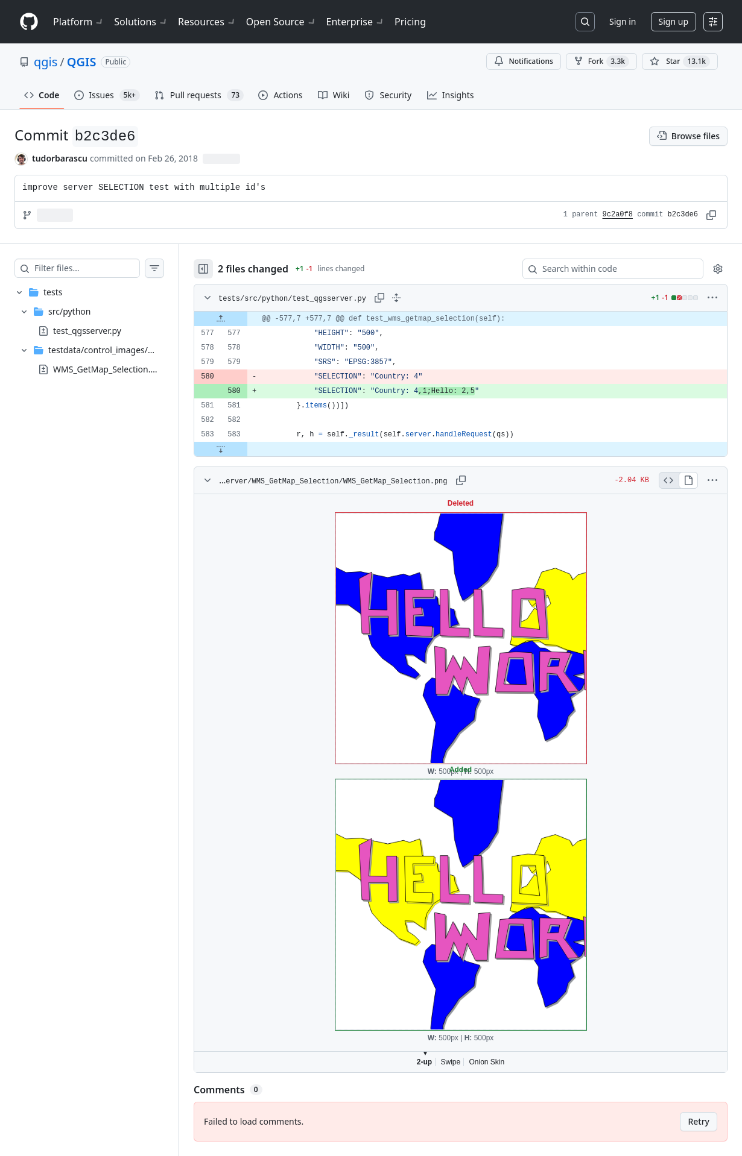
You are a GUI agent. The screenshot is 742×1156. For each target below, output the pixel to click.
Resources (207, 21)
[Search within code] (607, 268)
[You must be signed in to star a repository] (680, 61)
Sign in (622, 21)
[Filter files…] (86, 268)
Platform (78, 21)
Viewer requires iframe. (460, 783)
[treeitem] (89, 331)
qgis (45, 62)
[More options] (712, 297)
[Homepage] (29, 22)
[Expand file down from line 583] (220, 449)
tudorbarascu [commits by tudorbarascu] (59, 158)
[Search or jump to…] (585, 22)
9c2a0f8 (618, 214)
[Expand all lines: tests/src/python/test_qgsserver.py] (396, 297)
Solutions (141, 21)
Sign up (673, 21)
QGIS (82, 62)
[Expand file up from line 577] (220, 319)
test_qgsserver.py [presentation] (87, 330)
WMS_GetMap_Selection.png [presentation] (109, 368)
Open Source (281, 21)
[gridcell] (460, 319)
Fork (601, 61)
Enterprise (355, 21)
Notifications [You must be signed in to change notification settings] (523, 61)
